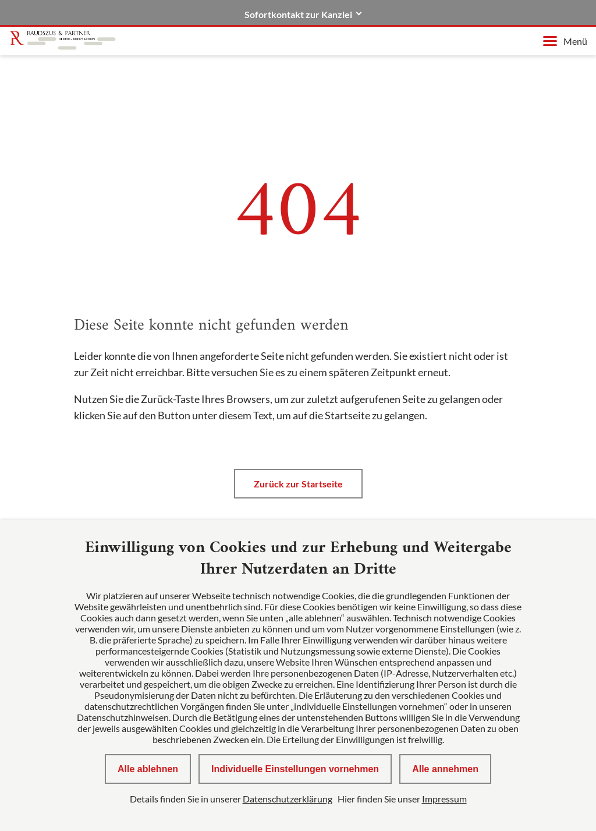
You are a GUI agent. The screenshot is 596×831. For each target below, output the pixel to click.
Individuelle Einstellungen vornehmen (295, 769)
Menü (565, 41)
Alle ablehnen (148, 769)
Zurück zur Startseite (298, 483)
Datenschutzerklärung (287, 798)
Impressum (444, 798)
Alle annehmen (445, 769)
